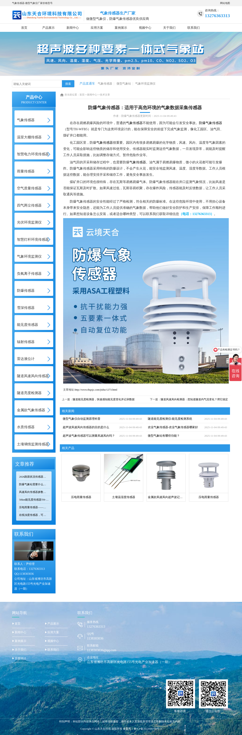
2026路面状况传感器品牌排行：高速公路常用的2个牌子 (34, 476)
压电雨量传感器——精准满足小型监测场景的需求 (34, 507)
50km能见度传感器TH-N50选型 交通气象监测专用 (34, 499)
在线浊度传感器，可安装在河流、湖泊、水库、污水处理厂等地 (34, 514)
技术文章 (105, 94)
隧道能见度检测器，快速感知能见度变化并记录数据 (104, 399)
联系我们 (193, 27)
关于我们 (169, 27)
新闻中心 (72, 27)
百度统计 (20, 658)
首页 (24, 27)
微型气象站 (124, 83)
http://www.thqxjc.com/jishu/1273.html (96, 389)
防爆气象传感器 (210, 123)
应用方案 (97, 27)
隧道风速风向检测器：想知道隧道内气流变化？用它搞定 (194, 399)
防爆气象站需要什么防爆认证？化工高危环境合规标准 (34, 484)
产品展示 (48, 27)
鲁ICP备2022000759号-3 (148, 728)
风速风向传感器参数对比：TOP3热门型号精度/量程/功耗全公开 (34, 492)
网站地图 (225, 3)
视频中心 (145, 27)
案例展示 (121, 27)
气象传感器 (105, 83)
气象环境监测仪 (145, 83)
